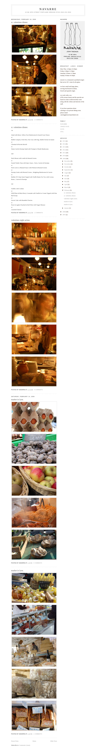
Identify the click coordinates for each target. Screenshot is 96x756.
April (66, 184)
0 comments (38, 389)
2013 (64, 147)
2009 (64, 158)
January (66, 208)
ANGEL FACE (64, 126)
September (67, 170)
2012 (64, 150)
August (66, 173)
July (65, 175)
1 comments (38, 212)
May (65, 181)
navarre (48, 9)
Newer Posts (14, 741)
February (67, 190)
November (67, 164)
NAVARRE (63, 124)
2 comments (38, 119)
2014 (64, 144)
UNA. (62, 131)
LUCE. (62, 129)
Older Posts (53, 741)
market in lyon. (17, 399)
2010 (64, 155)
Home (34, 741)
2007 (64, 214)
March (66, 187)
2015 (64, 141)
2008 (64, 212)
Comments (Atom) (24, 745)
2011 (64, 153)
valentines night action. (20, 220)
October (66, 167)
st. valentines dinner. (19, 22)
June (65, 178)
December (67, 161)
